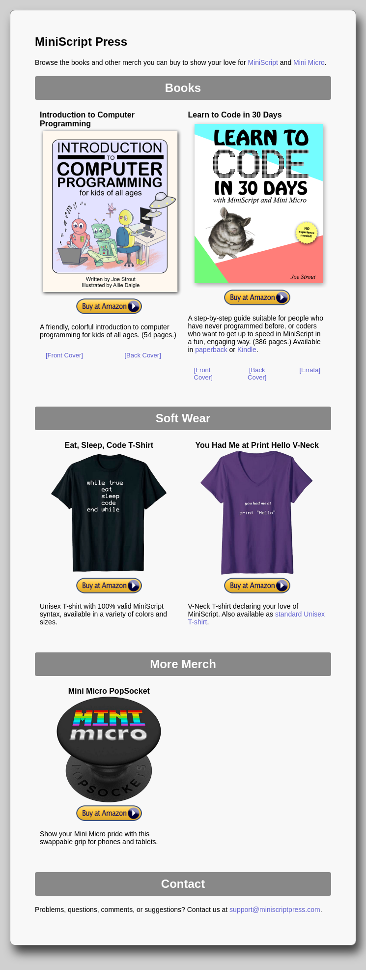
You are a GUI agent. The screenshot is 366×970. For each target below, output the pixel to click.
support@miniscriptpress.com (274, 909)
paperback (211, 349)
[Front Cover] (64, 355)
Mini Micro (309, 62)
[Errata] (309, 370)
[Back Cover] (142, 355)
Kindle (246, 349)
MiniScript (263, 62)
